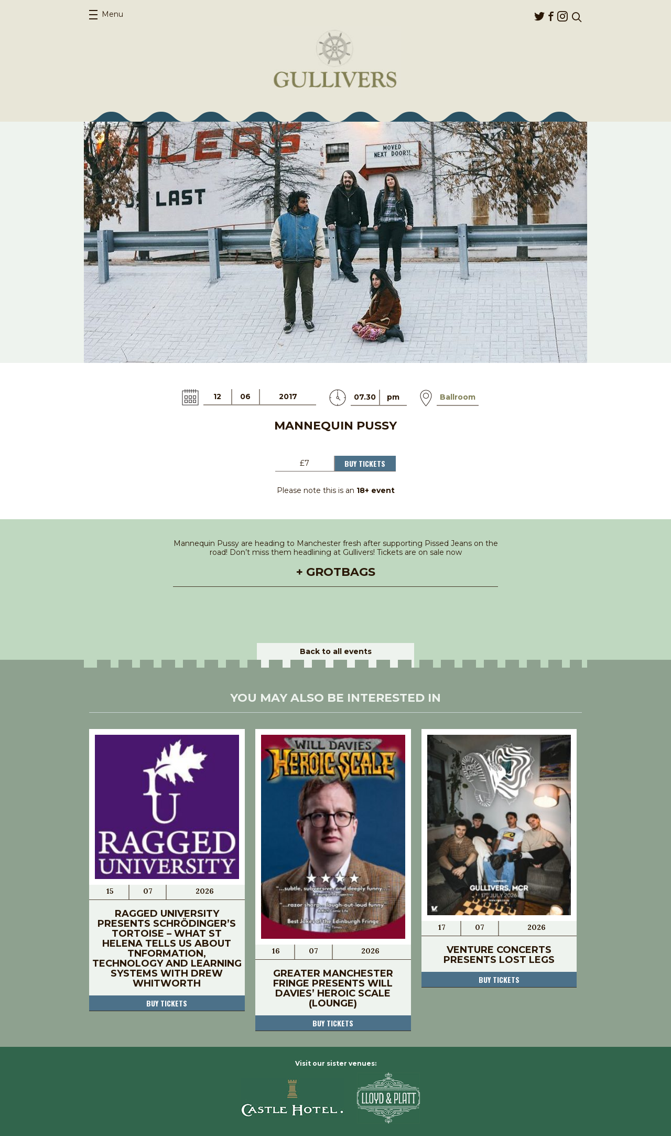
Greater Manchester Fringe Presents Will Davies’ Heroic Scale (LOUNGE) (333, 988)
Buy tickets (166, 1003)
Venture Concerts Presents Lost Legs (499, 955)
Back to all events (336, 651)
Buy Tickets (364, 463)
